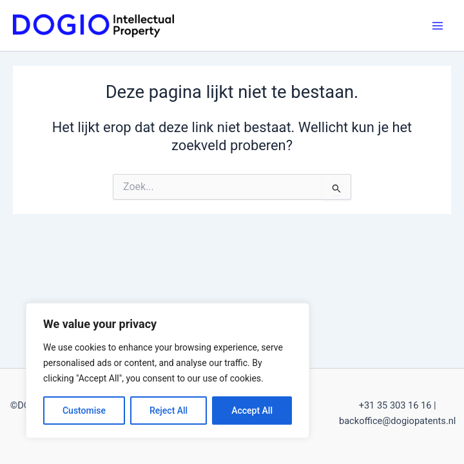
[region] (167, 370)
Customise (84, 410)
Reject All (169, 410)
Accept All (252, 410)
